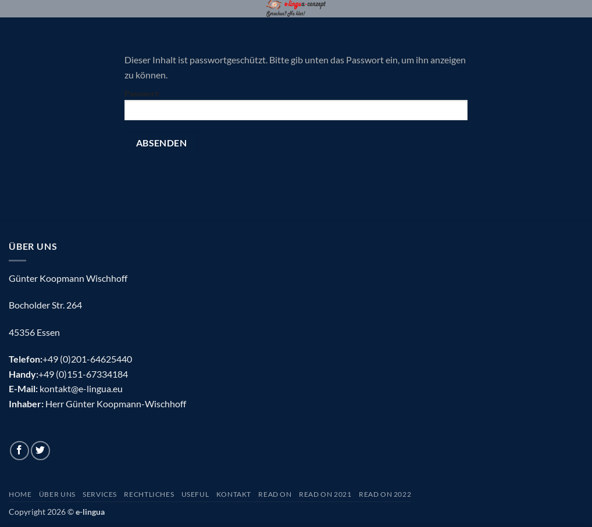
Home (20, 494)
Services (100, 494)
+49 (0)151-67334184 (83, 373)
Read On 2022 (385, 494)
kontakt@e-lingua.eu (81, 388)
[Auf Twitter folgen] (40, 450)
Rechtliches (149, 494)
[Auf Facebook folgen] (19, 450)
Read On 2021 (325, 494)
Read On (274, 494)
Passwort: (296, 104)
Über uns (57, 494)
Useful (195, 494)
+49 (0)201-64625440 (87, 358)
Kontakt (233, 494)
